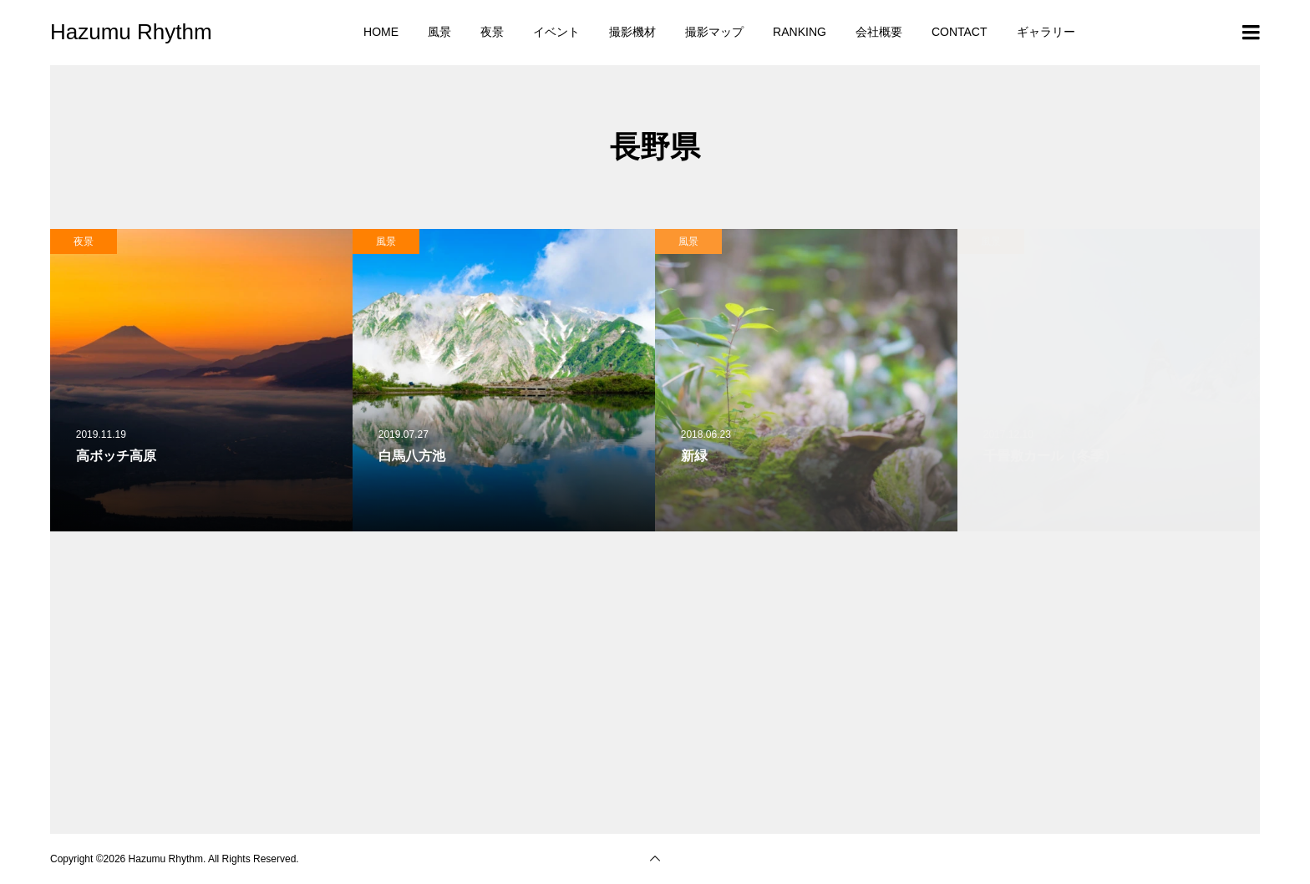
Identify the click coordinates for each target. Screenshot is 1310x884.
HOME (381, 31)
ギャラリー (1046, 31)
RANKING (799, 31)
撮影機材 (632, 31)
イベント (556, 31)
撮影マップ (714, 31)
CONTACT (960, 31)
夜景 (492, 31)
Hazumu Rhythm (131, 31)
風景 (439, 31)
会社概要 (879, 31)
